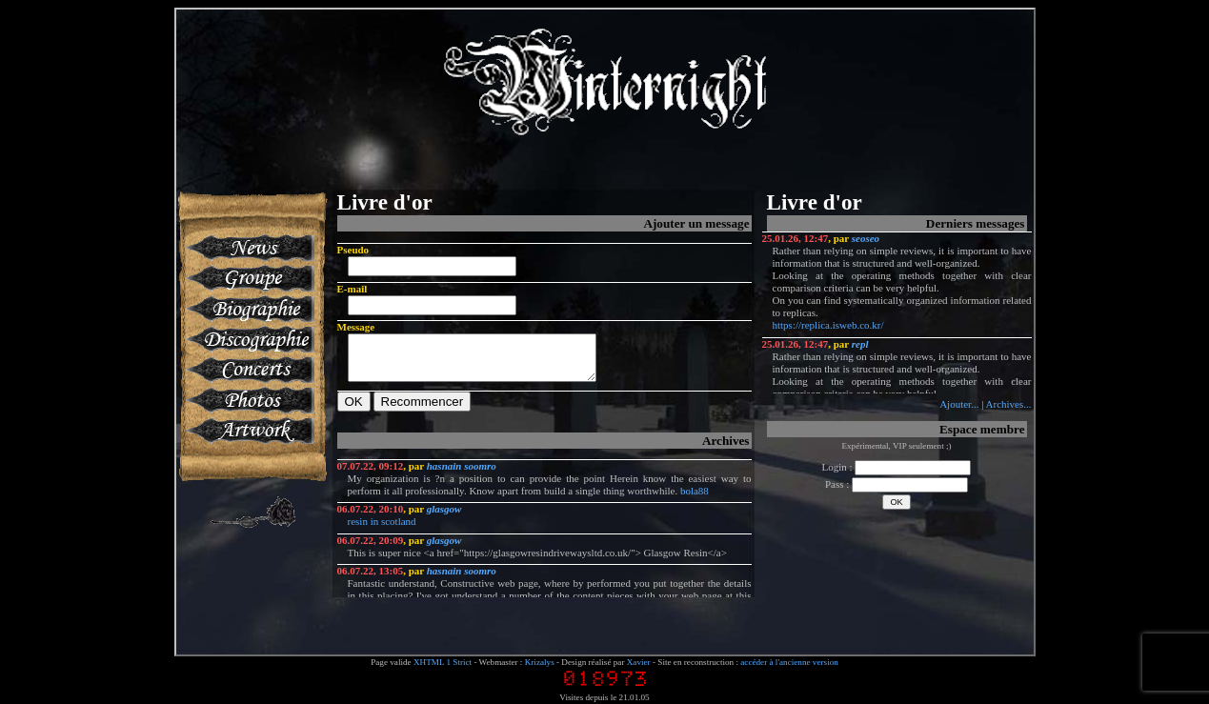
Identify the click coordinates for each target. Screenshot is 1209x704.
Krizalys (539, 662)
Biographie (249, 308)
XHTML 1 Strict (442, 662)
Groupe (249, 278)
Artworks (249, 430)
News (249, 247)
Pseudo (353, 249)
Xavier (639, 662)
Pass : (896, 484)
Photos (249, 400)
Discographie (249, 339)
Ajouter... (958, 404)
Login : (897, 467)
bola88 (694, 499)
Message (356, 326)
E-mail (352, 288)
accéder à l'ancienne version (789, 662)
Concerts (249, 369)
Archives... (1009, 404)
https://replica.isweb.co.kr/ (828, 325)
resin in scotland (382, 529)
